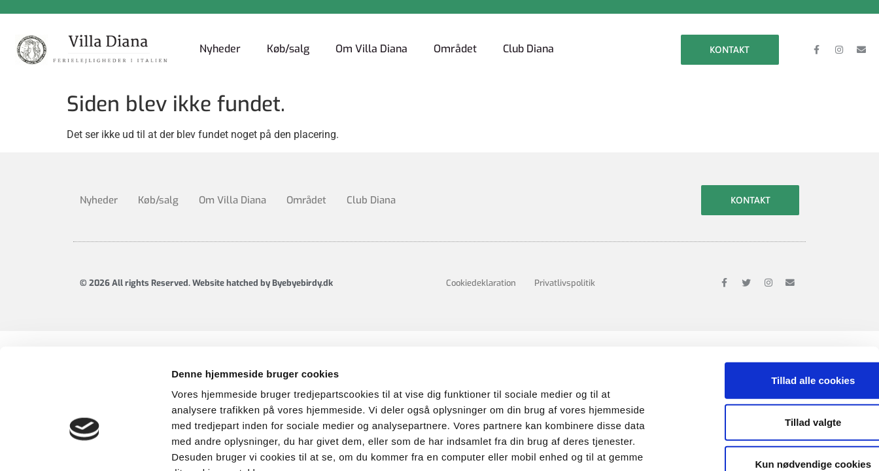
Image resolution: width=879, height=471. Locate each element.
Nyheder (220, 49)
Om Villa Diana (371, 49)
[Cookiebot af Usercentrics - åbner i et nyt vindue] (84, 445)
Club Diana (528, 49)
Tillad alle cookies (770, 299)
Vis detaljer (679, 445)
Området (455, 49)
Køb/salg (288, 49)
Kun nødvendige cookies (770, 383)
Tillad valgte (770, 341)
